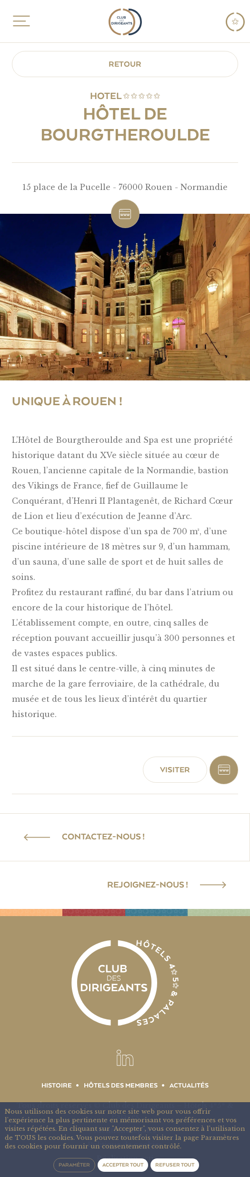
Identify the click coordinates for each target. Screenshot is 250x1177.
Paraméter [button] (74, 1165)
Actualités (189, 1085)
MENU (19, 20)
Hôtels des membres (121, 1085)
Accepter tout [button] (122, 1165)
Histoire (56, 1085)
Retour (125, 64)
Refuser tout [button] (174, 1165)
